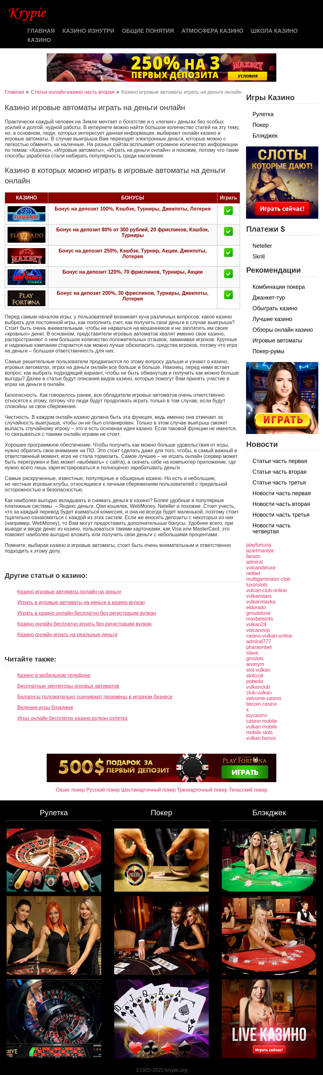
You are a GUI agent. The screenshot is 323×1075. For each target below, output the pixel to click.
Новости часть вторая (281, 504)
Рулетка (262, 114)
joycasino (256, 715)
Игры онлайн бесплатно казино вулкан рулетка (72, 718)
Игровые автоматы (277, 340)
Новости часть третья (280, 515)
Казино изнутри (88, 31)
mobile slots (259, 732)
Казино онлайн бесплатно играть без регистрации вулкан (84, 624)
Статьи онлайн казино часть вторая (73, 92)
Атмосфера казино (213, 31)
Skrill (258, 256)
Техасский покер (248, 790)
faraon (253, 556)
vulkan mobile (261, 726)
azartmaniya (259, 550)
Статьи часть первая (279, 461)
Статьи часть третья (279, 482)
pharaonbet (259, 647)
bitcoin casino (261, 704)
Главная (41, 31)
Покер (260, 125)
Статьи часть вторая (279, 472)
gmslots (254, 658)
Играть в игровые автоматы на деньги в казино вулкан (81, 602)
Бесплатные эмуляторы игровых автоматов (68, 686)
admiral (254, 562)
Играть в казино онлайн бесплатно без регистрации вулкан (86, 613)
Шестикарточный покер (148, 790)
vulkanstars (259, 596)
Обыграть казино (274, 308)
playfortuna (258, 545)
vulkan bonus (261, 738)
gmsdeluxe (258, 613)
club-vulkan (259, 692)
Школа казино (274, 31)
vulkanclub (258, 687)
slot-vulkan (258, 670)
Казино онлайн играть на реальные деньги (67, 634)
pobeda (254, 681)
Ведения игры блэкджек (45, 707)
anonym (255, 664)
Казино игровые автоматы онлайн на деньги (69, 591)
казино (39, 40)
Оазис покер (70, 790)
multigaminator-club (268, 579)
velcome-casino (263, 698)
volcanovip (258, 630)
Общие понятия (148, 31)
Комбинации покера (278, 287)
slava (252, 653)
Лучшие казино (272, 319)
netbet (253, 573)
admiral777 (258, 641)
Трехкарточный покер (202, 790)
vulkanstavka (260, 601)
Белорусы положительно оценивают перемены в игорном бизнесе (95, 696)
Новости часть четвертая (271, 528)
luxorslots (256, 584)
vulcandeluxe (260, 567)
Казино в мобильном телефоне (54, 675)
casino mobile (261, 721)
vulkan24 (256, 624)
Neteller (262, 246)
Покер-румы (268, 351)
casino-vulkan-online (269, 635)
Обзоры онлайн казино (282, 330)
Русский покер (103, 790)
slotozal (254, 675)
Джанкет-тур (268, 297)
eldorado (256, 607)
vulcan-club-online (266, 590)
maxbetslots (259, 618)
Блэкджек (265, 136)
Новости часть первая (281, 493)
